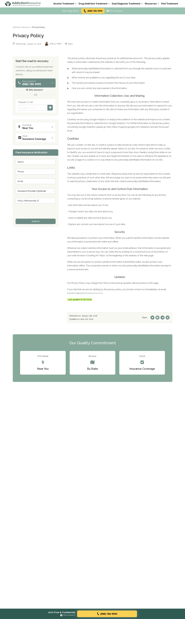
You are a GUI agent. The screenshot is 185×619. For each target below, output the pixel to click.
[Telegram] (163, 318)
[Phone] (32, 108)
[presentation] (36, 217)
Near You (36, 127)
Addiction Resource (21, 27)
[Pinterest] (168, 318)
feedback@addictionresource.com (85, 293)
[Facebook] (157, 318)
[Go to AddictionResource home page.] (23, 3)
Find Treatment (169, 3)
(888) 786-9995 (92, 11)
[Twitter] (152, 318)
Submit (50, 108)
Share (69, 44)
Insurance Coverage (36, 138)
